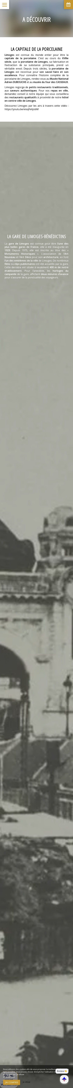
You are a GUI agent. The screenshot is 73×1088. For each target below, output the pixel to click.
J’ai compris (11, 1082)
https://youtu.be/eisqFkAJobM (22, 109)
